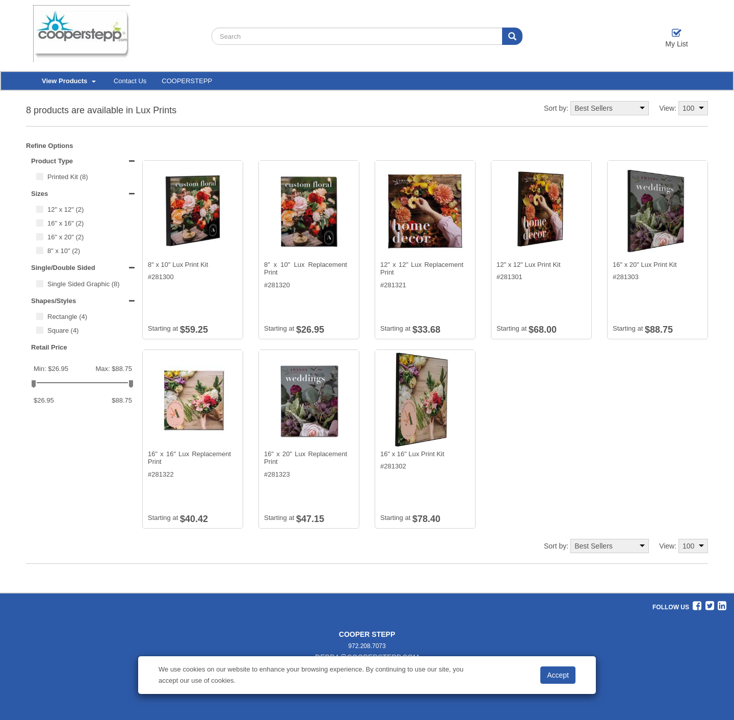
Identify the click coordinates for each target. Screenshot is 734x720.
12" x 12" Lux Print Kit (528, 264)
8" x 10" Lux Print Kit (178, 264)
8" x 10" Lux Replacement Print (305, 269)
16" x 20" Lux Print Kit (645, 264)
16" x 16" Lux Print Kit (412, 454)
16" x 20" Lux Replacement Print (305, 458)
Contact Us (130, 81)
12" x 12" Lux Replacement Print (421, 269)
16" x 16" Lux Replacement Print (189, 458)
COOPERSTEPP (187, 81)
